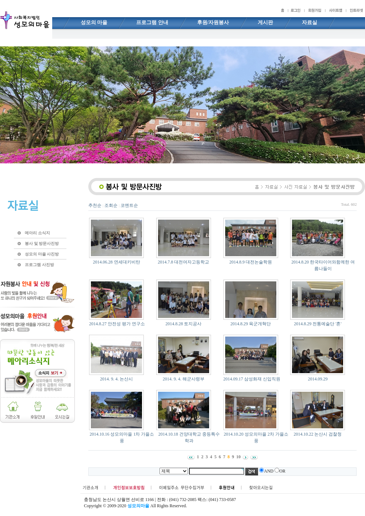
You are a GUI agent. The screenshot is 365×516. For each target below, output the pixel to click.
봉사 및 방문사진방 (42, 243)
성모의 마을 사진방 (42, 254)
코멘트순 (129, 205)
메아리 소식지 (37, 233)
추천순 (94, 205)
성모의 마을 (94, 22)
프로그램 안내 (152, 22)
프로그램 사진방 (39, 264)
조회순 (111, 205)
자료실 (309, 22)
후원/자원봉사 (213, 22)
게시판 (265, 22)
